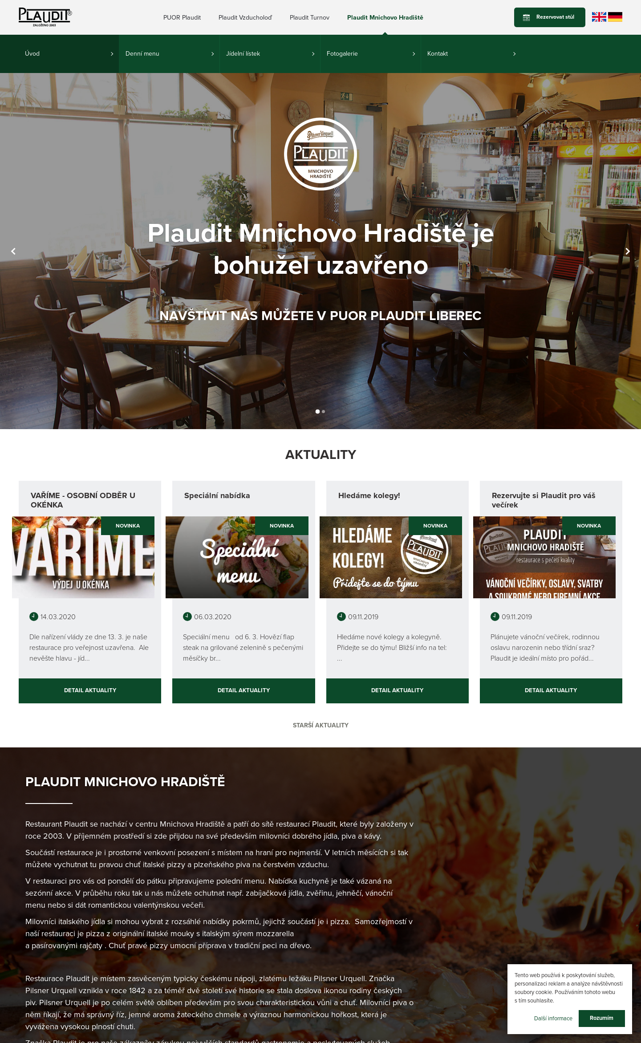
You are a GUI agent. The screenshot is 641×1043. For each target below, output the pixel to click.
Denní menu (142, 53)
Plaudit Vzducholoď (245, 17)
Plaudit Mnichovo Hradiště (385, 17)
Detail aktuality (90, 690)
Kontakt (437, 53)
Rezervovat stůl (555, 17)
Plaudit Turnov (309, 17)
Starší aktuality (321, 725)
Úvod (32, 53)
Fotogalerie (342, 53)
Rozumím (601, 1018)
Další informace (553, 1018)
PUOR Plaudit (182, 17)
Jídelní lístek (243, 53)
